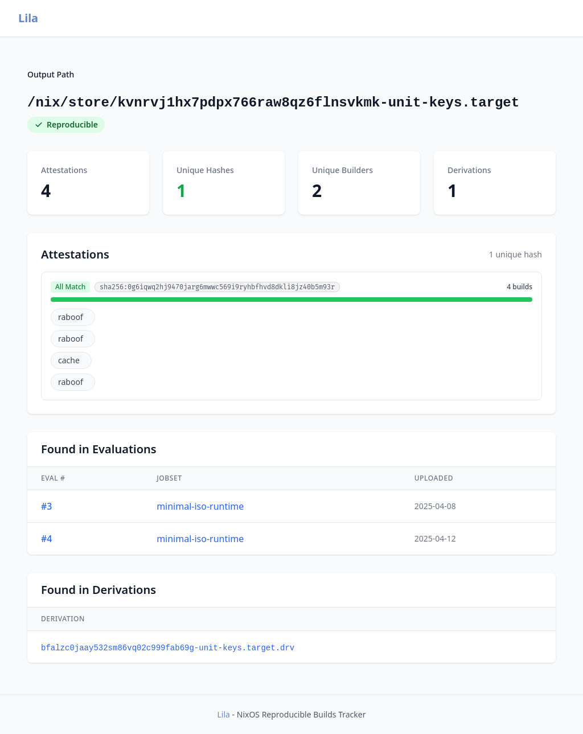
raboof (70, 316)
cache (69, 360)
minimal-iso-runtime (200, 506)
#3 (46, 506)
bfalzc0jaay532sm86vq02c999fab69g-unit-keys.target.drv (167, 648)
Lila (28, 18)
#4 (46, 538)
